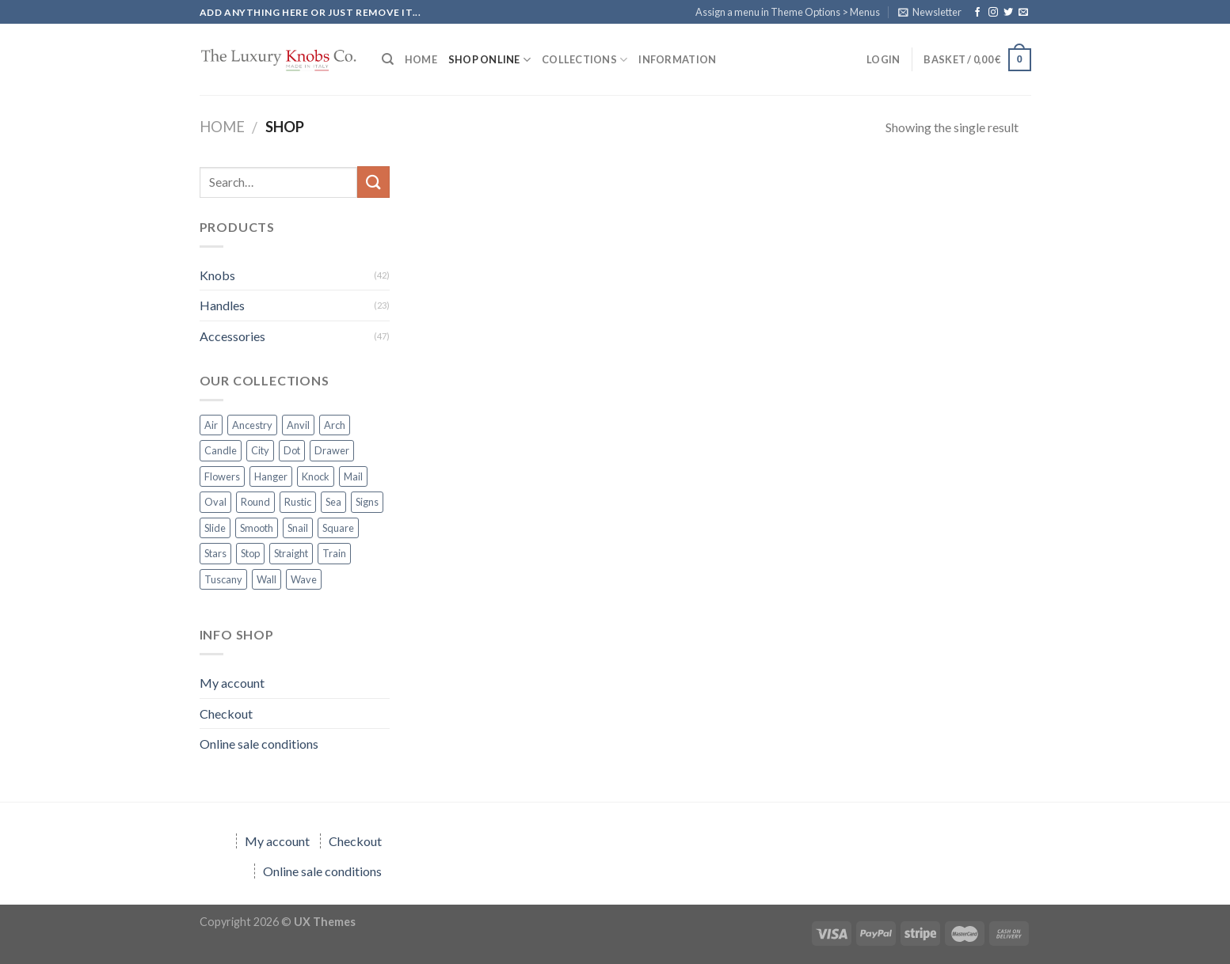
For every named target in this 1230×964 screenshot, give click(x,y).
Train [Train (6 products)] (334, 553)
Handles (222, 305)
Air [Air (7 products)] (211, 425)
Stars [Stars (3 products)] (215, 553)
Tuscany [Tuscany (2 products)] (223, 579)
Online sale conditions (259, 743)
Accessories (232, 335)
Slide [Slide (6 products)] (215, 528)
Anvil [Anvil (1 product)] (298, 425)
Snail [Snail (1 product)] (298, 528)
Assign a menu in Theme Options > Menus (787, 12)
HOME (421, 59)
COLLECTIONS (584, 59)
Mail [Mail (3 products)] (353, 476)
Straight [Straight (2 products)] (291, 553)
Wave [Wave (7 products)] (304, 579)
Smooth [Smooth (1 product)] (256, 528)
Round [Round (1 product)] (255, 501)
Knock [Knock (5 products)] (315, 476)
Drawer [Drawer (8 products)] (331, 450)
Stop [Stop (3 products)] (250, 553)
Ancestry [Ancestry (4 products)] (252, 425)
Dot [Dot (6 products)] (292, 450)
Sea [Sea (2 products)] (333, 501)
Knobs (217, 275)
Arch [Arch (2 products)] (334, 425)
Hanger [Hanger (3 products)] (271, 476)
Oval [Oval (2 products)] (215, 501)
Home (222, 126)
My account (232, 682)
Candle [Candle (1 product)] (220, 450)
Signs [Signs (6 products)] (367, 501)
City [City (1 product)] (260, 450)
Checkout (226, 713)
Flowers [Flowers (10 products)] (222, 476)
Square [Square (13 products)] (338, 528)
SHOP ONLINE (489, 59)
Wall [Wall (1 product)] (266, 579)
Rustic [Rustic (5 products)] (297, 501)
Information (677, 59)
